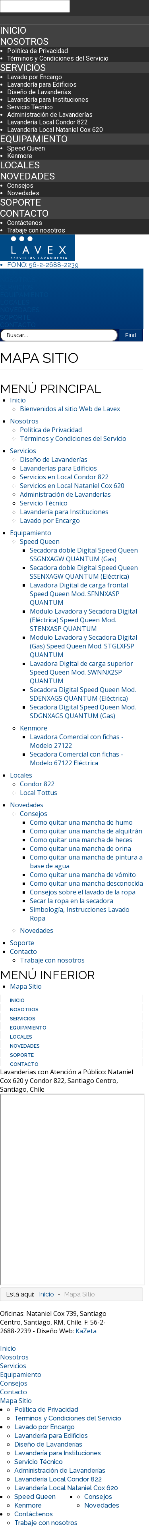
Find (130, 335)
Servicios (23, 67)
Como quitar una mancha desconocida (86, 883)
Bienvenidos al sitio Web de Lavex (70, 408)
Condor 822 (37, 784)
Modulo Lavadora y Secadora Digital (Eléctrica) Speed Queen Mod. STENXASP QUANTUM (83, 620)
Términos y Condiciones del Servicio (57, 58)
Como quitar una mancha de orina (80, 848)
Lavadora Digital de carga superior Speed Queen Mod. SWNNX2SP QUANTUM (81, 672)
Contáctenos (24, 223)
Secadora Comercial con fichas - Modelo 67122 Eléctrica (76, 758)
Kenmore (19, 156)
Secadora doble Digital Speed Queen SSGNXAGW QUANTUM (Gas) (84, 554)
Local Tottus (38, 792)
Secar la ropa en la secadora (71, 900)
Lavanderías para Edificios (58, 468)
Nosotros (24, 41)
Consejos (20, 185)
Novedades (27, 176)
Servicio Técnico (30, 107)
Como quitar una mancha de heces (81, 839)
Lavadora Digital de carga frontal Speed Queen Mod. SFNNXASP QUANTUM (79, 594)
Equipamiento (34, 139)
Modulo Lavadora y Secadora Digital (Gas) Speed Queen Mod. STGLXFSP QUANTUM (83, 646)
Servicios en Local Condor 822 (64, 477)
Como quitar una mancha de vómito (83, 874)
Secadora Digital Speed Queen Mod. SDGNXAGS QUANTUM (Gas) (83, 711)
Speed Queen (26, 148)
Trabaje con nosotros (36, 230)
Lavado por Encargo (34, 77)
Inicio (13, 30)
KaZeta (86, 1331)
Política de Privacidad (37, 51)
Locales (20, 165)
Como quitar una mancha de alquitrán (86, 831)
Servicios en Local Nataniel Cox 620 (72, 485)
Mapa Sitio (26, 986)
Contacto (24, 213)
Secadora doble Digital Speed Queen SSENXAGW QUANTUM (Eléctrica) (84, 572)
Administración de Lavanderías (50, 114)
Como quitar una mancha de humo (81, 822)
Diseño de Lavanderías (39, 92)
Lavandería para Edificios (42, 84)
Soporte (20, 202)
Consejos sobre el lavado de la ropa (82, 892)
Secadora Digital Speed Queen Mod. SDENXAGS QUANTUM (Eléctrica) (83, 694)
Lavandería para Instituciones (48, 99)
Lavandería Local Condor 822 (47, 122)
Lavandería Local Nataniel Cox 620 (55, 129)
